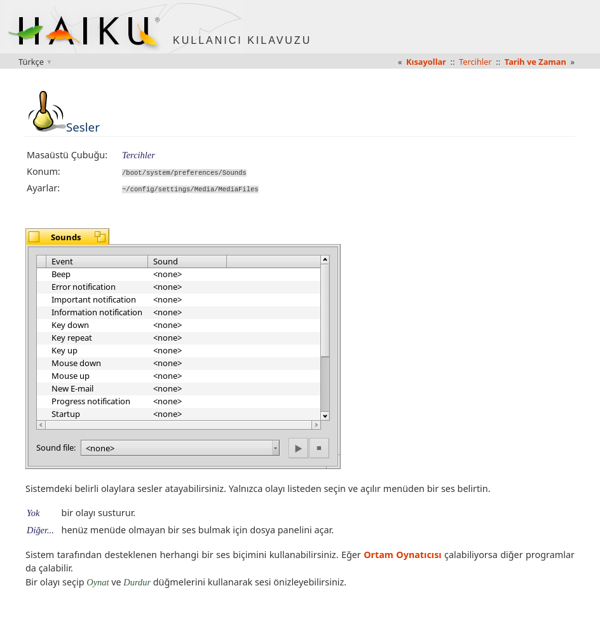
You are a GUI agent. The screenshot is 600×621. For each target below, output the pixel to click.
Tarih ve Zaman (535, 61)
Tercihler (475, 61)
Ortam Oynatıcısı (402, 554)
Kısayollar (426, 61)
